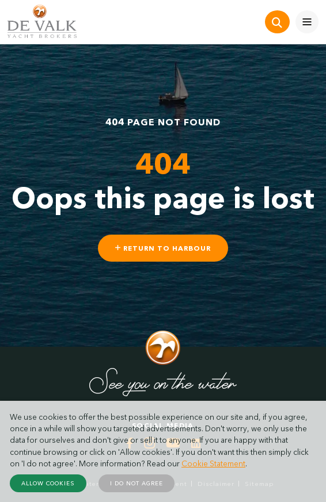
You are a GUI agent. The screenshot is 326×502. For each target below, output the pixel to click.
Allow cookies (48, 483)
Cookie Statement (213, 463)
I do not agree (136, 483)
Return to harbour (163, 248)
